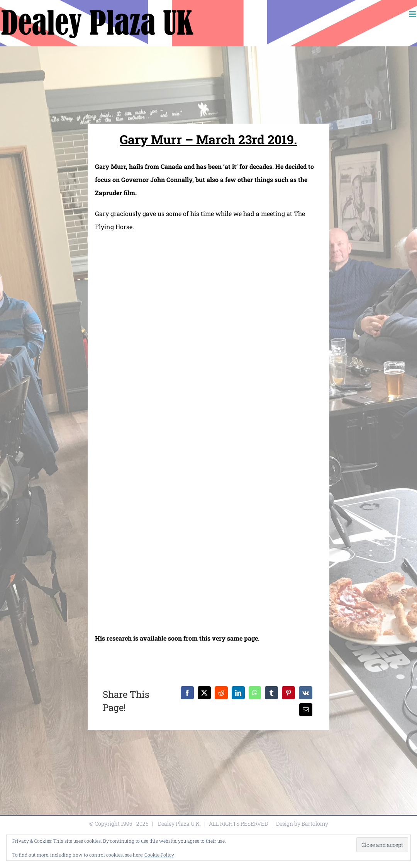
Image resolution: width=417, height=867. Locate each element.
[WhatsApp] (255, 692)
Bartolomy (315, 823)
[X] (204, 692)
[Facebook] (187, 692)
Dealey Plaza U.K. (179, 823)
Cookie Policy (159, 855)
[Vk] (305, 692)
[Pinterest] (288, 692)
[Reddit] (221, 692)
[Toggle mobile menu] (413, 14)
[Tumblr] (271, 692)
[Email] (305, 709)
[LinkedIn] (238, 692)
